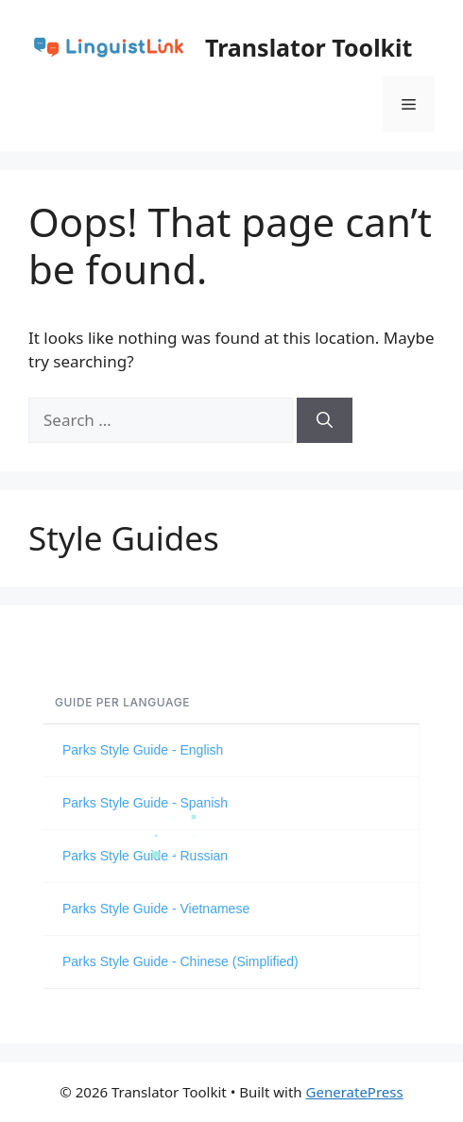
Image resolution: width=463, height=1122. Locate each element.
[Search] (324, 420)
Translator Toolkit (308, 47)
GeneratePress (354, 1091)
